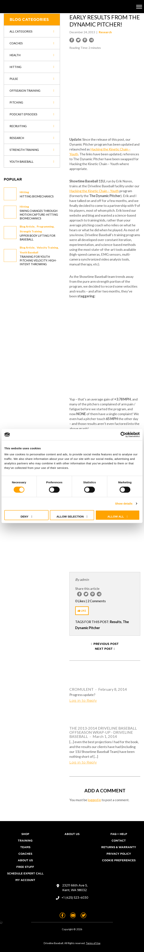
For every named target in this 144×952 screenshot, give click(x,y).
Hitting (24, 192)
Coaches (25, 853)
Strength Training (31, 231)
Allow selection (70, 516)
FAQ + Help (118, 834)
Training (25, 840)
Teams (25, 847)
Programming (45, 226)
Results (116, 622)
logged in (94, 800)
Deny (24, 516)
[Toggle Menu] (139, 7)
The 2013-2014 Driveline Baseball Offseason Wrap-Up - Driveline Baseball (103, 732)
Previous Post (105, 644)
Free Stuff (25, 866)
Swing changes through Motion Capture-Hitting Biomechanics (39, 214)
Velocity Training (47, 247)
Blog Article (27, 226)
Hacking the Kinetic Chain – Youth (94, 191)
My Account (25, 880)
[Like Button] (82, 610)
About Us (25, 860)
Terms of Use (93, 943)
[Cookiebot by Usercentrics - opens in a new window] (123, 434)
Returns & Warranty (118, 847)
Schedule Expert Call (25, 873)
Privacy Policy (118, 853)
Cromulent (81, 689)
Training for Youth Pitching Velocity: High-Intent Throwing (38, 260)
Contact (119, 840)
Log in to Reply (83, 701)
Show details (124, 503)
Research (105, 32)
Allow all (115, 516)
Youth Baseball (29, 252)
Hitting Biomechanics (37, 196)
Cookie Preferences (119, 860)
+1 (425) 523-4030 (75, 897)
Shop (25, 834)
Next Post (103, 649)
